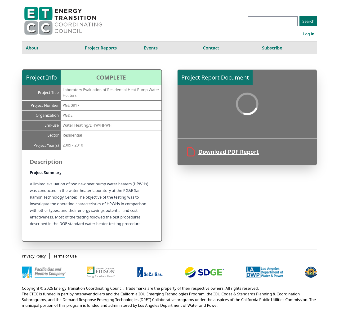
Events (151, 48)
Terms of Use (65, 256)
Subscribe (272, 48)
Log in (308, 33)
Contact (211, 48)
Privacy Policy (34, 256)
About (32, 48)
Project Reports (101, 48)
